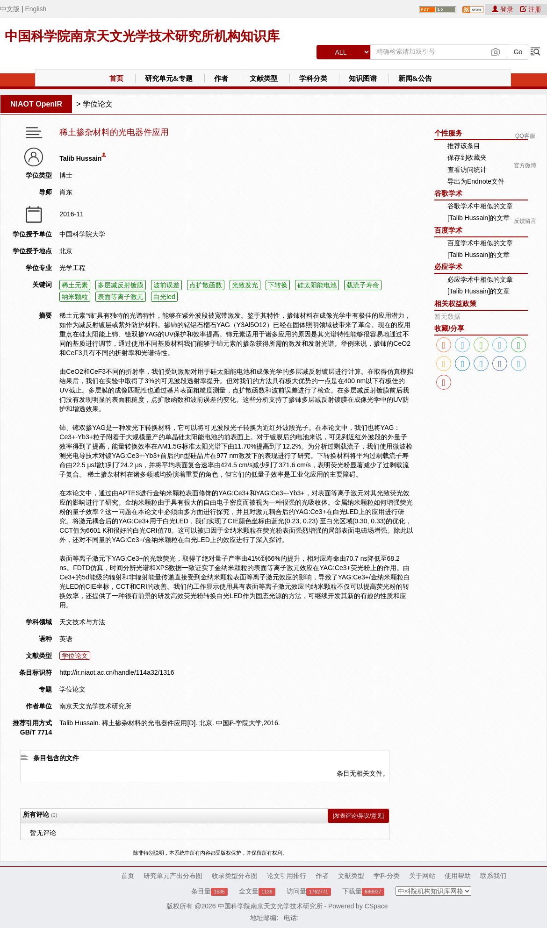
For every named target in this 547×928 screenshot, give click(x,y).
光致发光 (245, 285)
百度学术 (448, 230)
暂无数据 (447, 316)
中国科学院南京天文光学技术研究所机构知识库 (142, 36)
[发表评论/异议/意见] (358, 816)
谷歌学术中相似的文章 (480, 206)
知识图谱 (363, 78)
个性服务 (448, 133)
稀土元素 (75, 285)
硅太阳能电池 (317, 285)
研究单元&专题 (169, 78)
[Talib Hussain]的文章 (478, 217)
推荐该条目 (463, 146)
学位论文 (98, 104)
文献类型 (264, 78)
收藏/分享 (449, 328)
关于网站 (422, 875)
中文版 (10, 9)
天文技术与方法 (82, 622)
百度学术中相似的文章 (480, 243)
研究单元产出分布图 (173, 875)
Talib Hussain (80, 158)
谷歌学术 (448, 193)
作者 (221, 78)
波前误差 (166, 285)
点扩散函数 (205, 285)
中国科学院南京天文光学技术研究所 (270, 906)
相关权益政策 (455, 303)
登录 (503, 9)
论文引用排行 (286, 875)
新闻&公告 (415, 78)
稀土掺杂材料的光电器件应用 (114, 132)
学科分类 (313, 78)
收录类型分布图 (235, 875)
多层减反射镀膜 (121, 285)
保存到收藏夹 (467, 157)
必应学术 (448, 267)
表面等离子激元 (121, 296)
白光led (164, 296)
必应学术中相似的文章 (480, 279)
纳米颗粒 (75, 296)
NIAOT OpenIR (36, 104)
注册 (530, 9)
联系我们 (493, 875)
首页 (116, 78)
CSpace (376, 906)
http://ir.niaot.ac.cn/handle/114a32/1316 (116, 672)
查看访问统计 (467, 169)
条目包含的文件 (56, 758)
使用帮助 (458, 875)
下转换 (278, 285)
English (35, 9)
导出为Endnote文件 (475, 181)
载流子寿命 (362, 285)
